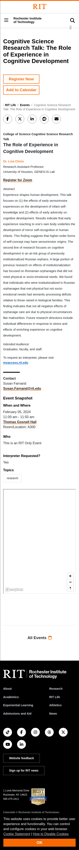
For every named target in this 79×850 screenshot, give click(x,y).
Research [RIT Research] (56, 688)
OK (40, 842)
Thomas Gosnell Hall (19, 422)
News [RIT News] (53, 713)
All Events (39, 638)
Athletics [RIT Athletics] (55, 705)
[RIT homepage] (34, 674)
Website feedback (21, 758)
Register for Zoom (17, 180)
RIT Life (10, 105)
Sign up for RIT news (23, 770)
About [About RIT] (7, 688)
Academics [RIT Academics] (11, 697)
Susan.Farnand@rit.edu (22, 388)
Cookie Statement (16, 834)
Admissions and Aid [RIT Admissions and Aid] (17, 713)
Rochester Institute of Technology (27, 20)
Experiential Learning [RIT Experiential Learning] (18, 705)
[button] (6, 20)
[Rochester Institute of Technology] (39, 6)
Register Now (21, 79)
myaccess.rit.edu (15, 362)
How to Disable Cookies (51, 834)
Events (25, 105)
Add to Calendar (21, 90)
